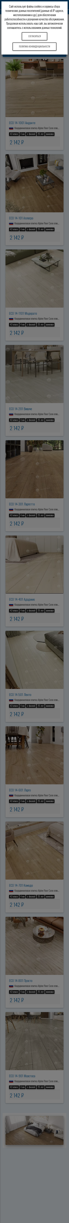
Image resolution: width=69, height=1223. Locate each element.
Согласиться (34, 36)
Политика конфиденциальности (34, 46)
